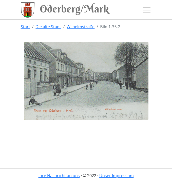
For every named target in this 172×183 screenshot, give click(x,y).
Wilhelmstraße (80, 26)
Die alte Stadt (48, 26)
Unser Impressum (116, 175)
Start (25, 26)
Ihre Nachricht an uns (59, 175)
